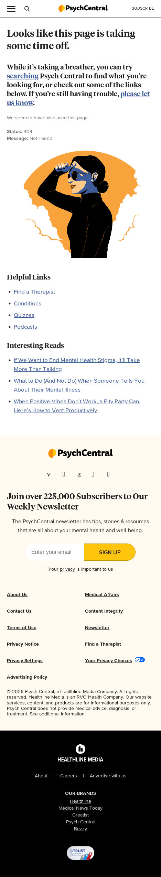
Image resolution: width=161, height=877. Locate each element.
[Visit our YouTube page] (110, 474)
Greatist (80, 815)
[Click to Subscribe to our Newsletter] (143, 8)
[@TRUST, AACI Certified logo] (80, 853)
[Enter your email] (54, 552)
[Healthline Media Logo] (80, 758)
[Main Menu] (11, 8)
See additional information (57, 714)
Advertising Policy (27, 677)
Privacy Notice (23, 644)
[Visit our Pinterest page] (80, 474)
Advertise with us (108, 776)
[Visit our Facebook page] (50, 474)
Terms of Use (21, 627)
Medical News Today (80, 808)
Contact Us (19, 611)
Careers (68, 776)
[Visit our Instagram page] (95, 474)
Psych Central (80, 822)
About (41, 776)
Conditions (27, 304)
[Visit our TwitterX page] (66, 474)
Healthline (80, 801)
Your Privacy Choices (108, 660)
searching (23, 76)
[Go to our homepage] (80, 454)
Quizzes (24, 315)
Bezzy (80, 828)
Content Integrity (104, 611)
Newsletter (97, 627)
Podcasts (25, 327)
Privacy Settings (25, 660)
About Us (17, 594)
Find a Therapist (34, 292)
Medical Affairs (102, 594)
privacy (67, 569)
